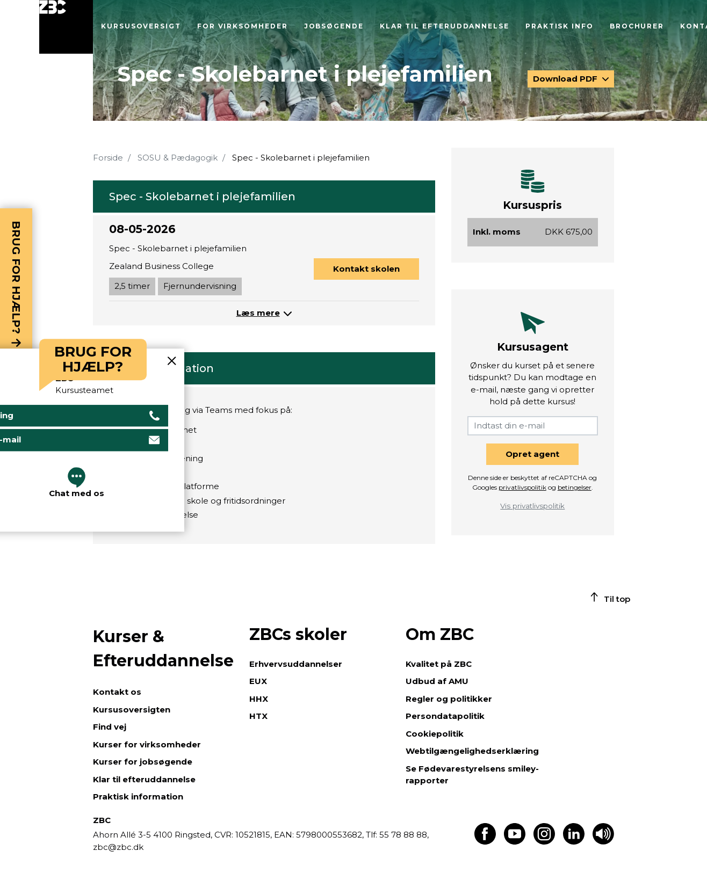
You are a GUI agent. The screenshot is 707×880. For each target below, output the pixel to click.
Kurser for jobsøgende (142, 762)
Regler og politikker (449, 699)
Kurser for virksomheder (147, 744)
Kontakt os (117, 692)
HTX (258, 716)
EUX (258, 681)
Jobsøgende (334, 26)
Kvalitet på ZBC (439, 664)
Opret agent (532, 454)
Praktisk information (138, 796)
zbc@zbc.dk (118, 847)
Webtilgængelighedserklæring (472, 751)
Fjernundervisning (199, 286)
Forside (108, 157)
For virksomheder (242, 26)
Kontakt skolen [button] (366, 269)
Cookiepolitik (435, 734)
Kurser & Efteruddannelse (163, 649)
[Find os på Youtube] (514, 842)
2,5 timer (132, 286)
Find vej (109, 727)
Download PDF (566, 79)
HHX (258, 699)
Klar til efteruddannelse (444, 26)
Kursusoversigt (141, 26)
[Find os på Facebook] (485, 842)
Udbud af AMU (437, 681)
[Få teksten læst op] (603, 842)
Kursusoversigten (131, 709)
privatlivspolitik (522, 487)
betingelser (574, 487)
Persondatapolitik (445, 716)
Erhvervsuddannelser (295, 664)
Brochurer (637, 26)
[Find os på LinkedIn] (574, 842)
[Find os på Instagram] (544, 842)
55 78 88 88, (403, 835)
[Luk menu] (66, 27)
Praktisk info (559, 26)
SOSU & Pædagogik (178, 157)
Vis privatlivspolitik (532, 505)
